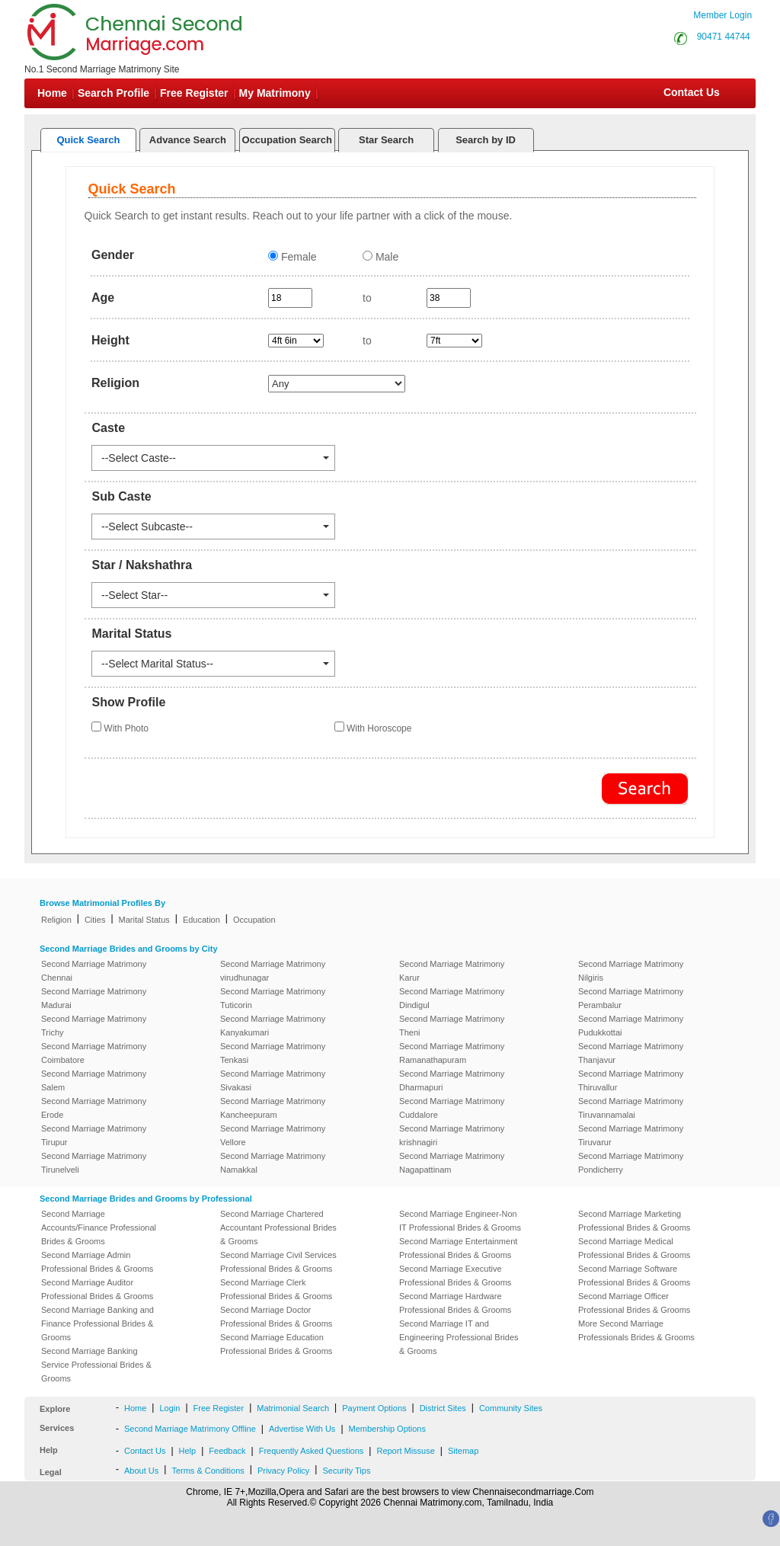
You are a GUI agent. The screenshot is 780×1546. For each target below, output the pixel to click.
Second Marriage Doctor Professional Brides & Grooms (276, 1316)
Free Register (194, 93)
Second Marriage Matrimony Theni (451, 1025)
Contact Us (690, 92)
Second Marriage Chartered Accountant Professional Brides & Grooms (278, 1227)
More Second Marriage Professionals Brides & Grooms (636, 1330)
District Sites (443, 1408)
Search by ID (486, 140)
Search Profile (113, 93)
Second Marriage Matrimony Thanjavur (630, 1053)
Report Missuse (405, 1450)
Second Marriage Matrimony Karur (451, 970)
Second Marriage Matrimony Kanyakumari (272, 1025)
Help (188, 1450)
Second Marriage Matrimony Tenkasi (272, 1053)
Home (52, 93)
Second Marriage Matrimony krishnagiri (451, 1135)
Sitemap (463, 1450)
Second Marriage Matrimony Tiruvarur (630, 1135)
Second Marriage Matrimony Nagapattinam (451, 1162)
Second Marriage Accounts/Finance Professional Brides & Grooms (98, 1227)
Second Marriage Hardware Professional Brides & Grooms (455, 1303)
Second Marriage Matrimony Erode (93, 1107)
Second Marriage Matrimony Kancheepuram (272, 1107)
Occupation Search (287, 140)
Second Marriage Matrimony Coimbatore (93, 1053)
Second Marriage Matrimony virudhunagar (272, 970)
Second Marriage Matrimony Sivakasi (272, 1080)
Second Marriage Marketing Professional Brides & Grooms (634, 1220)
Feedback (227, 1450)
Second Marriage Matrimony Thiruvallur (630, 1080)
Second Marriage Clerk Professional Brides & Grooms (276, 1289)
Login (169, 1408)
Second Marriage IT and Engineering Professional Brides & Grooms (459, 1337)
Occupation (254, 919)
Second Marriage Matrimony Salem (93, 1080)
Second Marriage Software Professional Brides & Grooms (634, 1275)
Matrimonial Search (293, 1408)
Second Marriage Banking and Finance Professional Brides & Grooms (97, 1323)
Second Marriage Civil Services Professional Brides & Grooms (278, 1261)
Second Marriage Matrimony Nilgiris (630, 970)
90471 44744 (723, 36)
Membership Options (388, 1428)
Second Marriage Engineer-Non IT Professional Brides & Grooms (460, 1220)
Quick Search (88, 140)
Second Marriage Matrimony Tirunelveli (93, 1162)
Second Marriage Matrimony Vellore (272, 1135)
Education (201, 919)
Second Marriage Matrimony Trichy (93, 1025)
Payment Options (374, 1408)
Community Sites (510, 1408)
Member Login (722, 15)
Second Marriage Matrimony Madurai (93, 998)
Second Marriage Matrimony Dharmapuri (451, 1080)
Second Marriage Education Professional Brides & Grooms (276, 1344)
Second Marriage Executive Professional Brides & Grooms (455, 1275)
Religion (56, 919)
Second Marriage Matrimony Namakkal (272, 1162)
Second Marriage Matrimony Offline (190, 1428)
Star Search (386, 140)
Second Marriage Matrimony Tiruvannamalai (630, 1107)
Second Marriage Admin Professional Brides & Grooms (97, 1261)
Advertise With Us (302, 1428)
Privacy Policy (283, 1470)
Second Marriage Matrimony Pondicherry (630, 1162)
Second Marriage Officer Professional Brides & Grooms (634, 1303)
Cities (95, 919)
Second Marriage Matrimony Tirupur (93, 1135)
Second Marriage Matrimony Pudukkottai (630, 1025)
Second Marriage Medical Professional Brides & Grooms (634, 1248)
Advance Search (187, 140)
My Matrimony (275, 93)
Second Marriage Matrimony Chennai (93, 970)
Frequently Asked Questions (311, 1450)
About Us (141, 1470)
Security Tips (346, 1470)
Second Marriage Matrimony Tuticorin (272, 998)
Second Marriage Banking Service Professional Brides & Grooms (96, 1364)
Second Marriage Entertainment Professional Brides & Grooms (458, 1248)
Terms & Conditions (207, 1470)
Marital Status (144, 919)
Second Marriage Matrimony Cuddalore (451, 1107)
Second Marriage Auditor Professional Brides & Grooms (97, 1289)
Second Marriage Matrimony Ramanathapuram (451, 1053)
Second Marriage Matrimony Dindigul (451, 998)
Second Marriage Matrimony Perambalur (630, 998)
